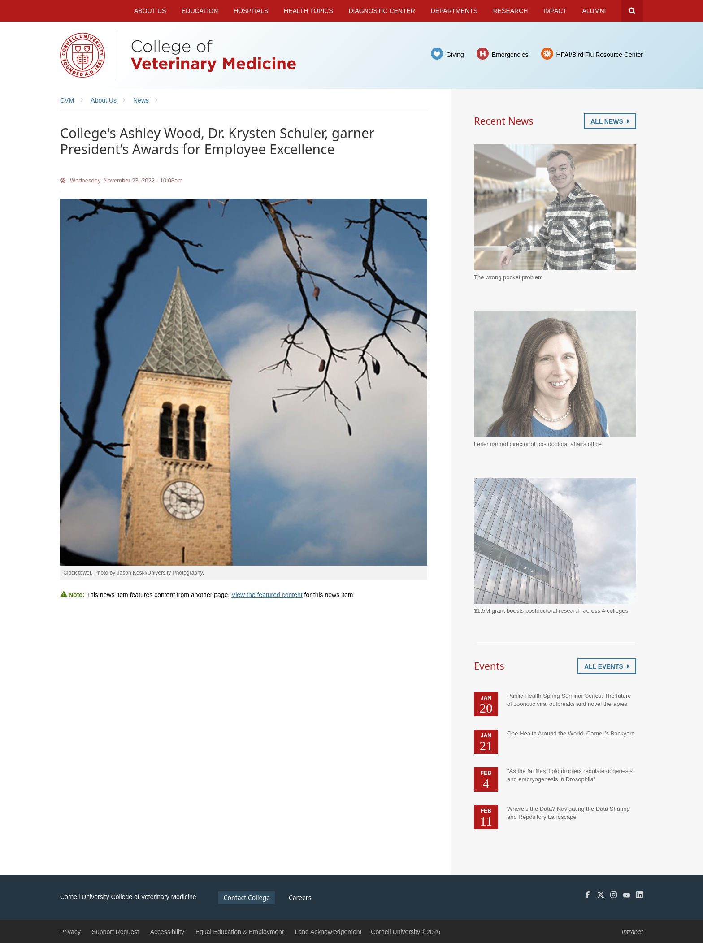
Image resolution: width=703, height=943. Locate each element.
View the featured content (267, 594)
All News (609, 121)
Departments (454, 10)
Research (510, 10)
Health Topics (308, 10)
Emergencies (510, 54)
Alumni (594, 10)
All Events (606, 666)
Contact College (247, 897)
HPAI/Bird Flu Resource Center (599, 54)
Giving (455, 54)
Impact (555, 10)
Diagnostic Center (381, 10)
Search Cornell (632, 11)
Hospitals (251, 10)
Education (200, 10)
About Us (150, 10)
